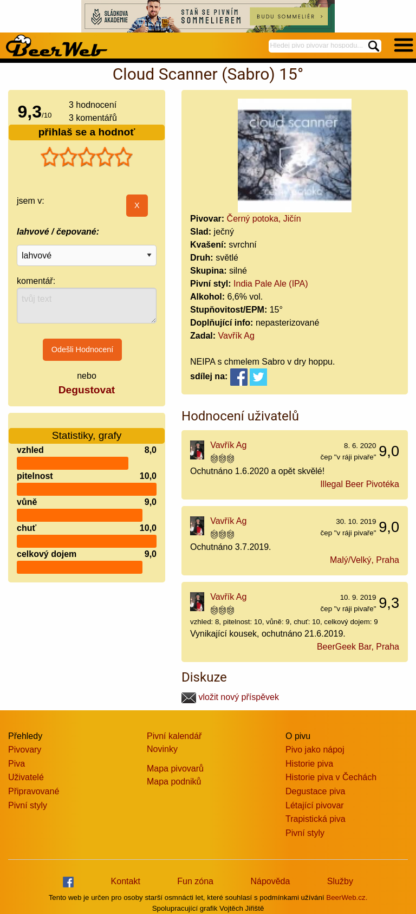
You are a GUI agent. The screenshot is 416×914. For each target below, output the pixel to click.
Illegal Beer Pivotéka (359, 484)
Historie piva (309, 763)
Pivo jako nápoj (314, 749)
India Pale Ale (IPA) (270, 283)
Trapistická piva (315, 819)
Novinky (162, 749)
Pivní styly (27, 805)
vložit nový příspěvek (230, 697)
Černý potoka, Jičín (264, 218)
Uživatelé (26, 777)
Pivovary (24, 749)
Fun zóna (195, 881)
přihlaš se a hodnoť (86, 132)
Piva (16, 763)
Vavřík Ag (236, 335)
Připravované (33, 791)
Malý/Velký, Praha (364, 560)
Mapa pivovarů (175, 768)
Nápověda (270, 881)
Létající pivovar (314, 805)
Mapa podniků (174, 781)
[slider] (87, 157)
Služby (340, 881)
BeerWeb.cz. (346, 897)
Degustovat (86, 390)
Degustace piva (315, 791)
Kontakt (125, 881)
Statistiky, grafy (87, 429)
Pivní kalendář (174, 736)
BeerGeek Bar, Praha (358, 646)
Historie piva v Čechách (330, 777)
